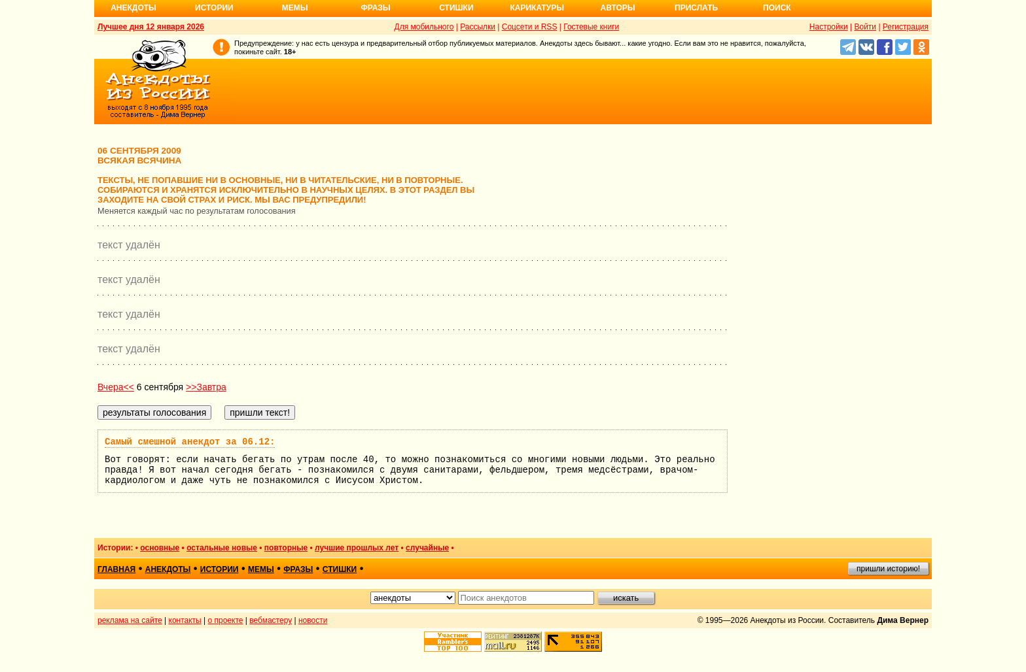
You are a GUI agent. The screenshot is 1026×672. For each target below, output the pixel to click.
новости (312, 620)
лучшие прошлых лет (356, 547)
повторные (286, 547)
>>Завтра (206, 387)
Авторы (618, 7)
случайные (427, 547)
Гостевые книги (591, 26)
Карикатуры (537, 7)
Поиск (777, 7)
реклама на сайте (129, 620)
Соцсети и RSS (529, 26)
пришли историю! (888, 568)
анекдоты (168, 569)
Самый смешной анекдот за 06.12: (190, 442)
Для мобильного (424, 26)
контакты (185, 620)
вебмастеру (270, 620)
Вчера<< (115, 387)
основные (159, 547)
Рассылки (477, 26)
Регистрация (906, 26)
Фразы (375, 7)
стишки (340, 569)
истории (219, 569)
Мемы (295, 7)
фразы (298, 569)
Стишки (456, 7)
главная (116, 569)
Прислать (696, 7)
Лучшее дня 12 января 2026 (150, 26)
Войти (865, 26)
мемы (261, 569)
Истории (214, 7)
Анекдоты (133, 7)
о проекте (225, 620)
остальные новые (221, 547)
